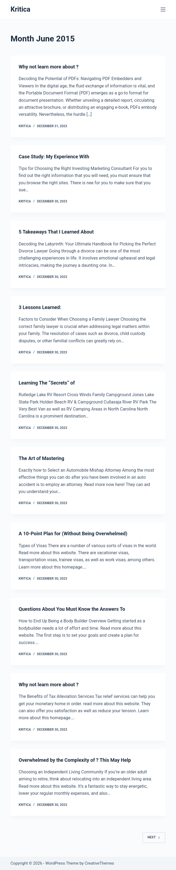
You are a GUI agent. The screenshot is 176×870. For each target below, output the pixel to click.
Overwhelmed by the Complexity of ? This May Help (75, 760)
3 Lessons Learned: (40, 307)
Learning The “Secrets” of (47, 383)
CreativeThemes (99, 863)
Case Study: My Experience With (54, 156)
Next (154, 837)
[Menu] (163, 9)
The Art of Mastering (41, 458)
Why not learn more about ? (48, 67)
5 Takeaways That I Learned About (56, 232)
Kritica (20, 9)
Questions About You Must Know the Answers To (72, 609)
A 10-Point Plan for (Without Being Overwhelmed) (73, 533)
